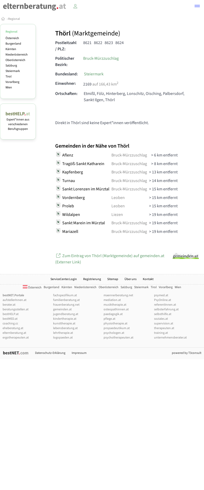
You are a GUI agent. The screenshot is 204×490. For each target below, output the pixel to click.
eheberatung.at (13, 328)
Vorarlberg (12, 82)
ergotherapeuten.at (16, 337)
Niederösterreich (16, 54)
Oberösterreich (15, 60)
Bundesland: (66, 74)
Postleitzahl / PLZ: (65, 46)
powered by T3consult (186, 353)
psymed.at (161, 295)
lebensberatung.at (65, 328)
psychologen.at (114, 333)
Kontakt (148, 279)
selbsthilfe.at (162, 314)
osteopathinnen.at (116, 309)
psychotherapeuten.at (118, 337)
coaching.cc (10, 323)
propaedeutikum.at (117, 328)
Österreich (12, 38)
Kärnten (10, 49)
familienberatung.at (66, 300)
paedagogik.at (113, 314)
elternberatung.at (14, 333)
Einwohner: (65, 83)
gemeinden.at (62, 309)
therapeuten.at (164, 328)
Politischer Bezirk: (64, 62)
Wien (8, 87)
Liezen (117, 214)
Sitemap (112, 279)
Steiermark (12, 71)
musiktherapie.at (115, 305)
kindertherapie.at (64, 319)
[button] (197, 7)
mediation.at (112, 300)
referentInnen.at (165, 305)
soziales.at (161, 319)
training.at (161, 333)
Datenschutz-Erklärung (50, 353)
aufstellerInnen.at (14, 300)
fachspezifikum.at (65, 295)
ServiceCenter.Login (63, 279)
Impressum (79, 353)
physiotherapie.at (115, 323)
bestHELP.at (11, 314)
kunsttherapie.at (64, 323)
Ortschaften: (66, 93)
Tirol (8, 76)
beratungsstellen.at (16, 309)
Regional (14, 19)
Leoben (118, 198)
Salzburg (11, 65)
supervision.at (163, 323)
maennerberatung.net (118, 295)
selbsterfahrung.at (166, 309)
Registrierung (92, 279)
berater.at (9, 305)
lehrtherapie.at (63, 333)
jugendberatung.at (65, 314)
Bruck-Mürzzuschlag (101, 58)
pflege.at (109, 319)
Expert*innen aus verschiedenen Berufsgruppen (17, 122)
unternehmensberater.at (170, 337)
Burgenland (13, 43)
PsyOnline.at (162, 300)
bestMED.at (10, 319)
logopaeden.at (63, 337)
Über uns (130, 279)
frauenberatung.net (66, 305)
